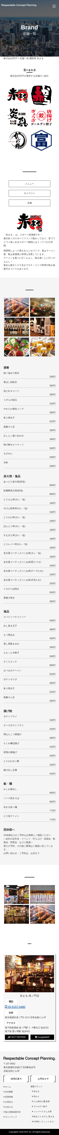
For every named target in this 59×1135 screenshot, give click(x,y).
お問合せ (8, 1102)
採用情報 (8, 1097)
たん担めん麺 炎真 (41, 1101)
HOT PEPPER (17, 1037)
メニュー (29, 184)
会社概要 (8, 1092)
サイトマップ (10, 1117)
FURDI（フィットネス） (43, 1121)
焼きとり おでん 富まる (43, 1116)
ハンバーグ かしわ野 (42, 1111)
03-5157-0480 (15, 1006)
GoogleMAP (42, 1037)
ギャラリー (29, 193)
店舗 (29, 203)
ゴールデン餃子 (39, 1106)
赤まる (35, 1091)
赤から (35, 1096)
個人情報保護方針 (12, 1112)
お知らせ (8, 1107)
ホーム (7, 1087)
